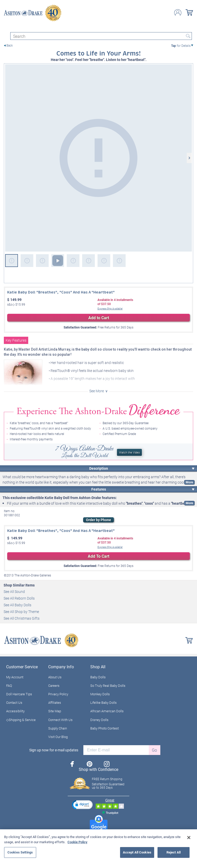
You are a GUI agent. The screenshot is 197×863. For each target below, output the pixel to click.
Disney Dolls (99, 719)
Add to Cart (98, 317)
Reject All (173, 852)
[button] (82, 804)
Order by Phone (98, 519)
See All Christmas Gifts (22, 618)
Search (188, 36)
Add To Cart (98, 556)
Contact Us (14, 702)
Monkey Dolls (100, 694)
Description (98, 468)
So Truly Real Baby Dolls (107, 685)
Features (98, 489)
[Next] (189, 158)
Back (9, 45)
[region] (98, 846)
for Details (181, 45)
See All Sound (14, 591)
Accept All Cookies (137, 852)
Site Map (54, 711)
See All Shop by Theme (21, 611)
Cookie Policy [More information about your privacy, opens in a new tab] (77, 842)
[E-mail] (116, 750)
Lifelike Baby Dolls (103, 702)
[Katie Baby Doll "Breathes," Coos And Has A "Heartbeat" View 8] (119, 260)
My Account (14, 677)
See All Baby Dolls (17, 604)
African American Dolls (107, 711)
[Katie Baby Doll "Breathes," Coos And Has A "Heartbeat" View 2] (27, 260)
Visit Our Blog (58, 736)
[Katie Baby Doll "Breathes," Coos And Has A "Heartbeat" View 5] (73, 260)
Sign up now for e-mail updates (53, 750)
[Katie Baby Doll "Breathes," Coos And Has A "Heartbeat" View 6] (88, 260)
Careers (54, 685)
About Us (55, 677)
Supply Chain (57, 728)
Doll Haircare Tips (19, 694)
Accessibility (15, 711)
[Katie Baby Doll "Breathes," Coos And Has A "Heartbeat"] (98, 158)
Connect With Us (60, 719)
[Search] (101, 36)
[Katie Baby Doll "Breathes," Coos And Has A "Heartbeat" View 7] (103, 260)
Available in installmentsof (115, 302)
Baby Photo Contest (104, 728)
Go (154, 750)
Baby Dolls (98, 677)
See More (96, 390)
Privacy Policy (58, 694)
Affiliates (54, 702)
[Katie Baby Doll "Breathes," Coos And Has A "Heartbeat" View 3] (42, 260)
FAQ (9, 685)
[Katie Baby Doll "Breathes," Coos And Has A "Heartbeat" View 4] (57, 260)
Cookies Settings (20, 852)
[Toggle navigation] (6, 28)
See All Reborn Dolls (19, 598)
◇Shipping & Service (21, 719)
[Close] (188, 837)
